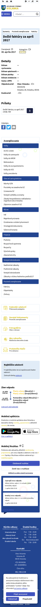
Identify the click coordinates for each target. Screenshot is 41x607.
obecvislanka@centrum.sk (20, 565)
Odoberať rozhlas (20, 453)
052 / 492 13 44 (20, 562)
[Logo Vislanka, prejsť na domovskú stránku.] (20, 7)
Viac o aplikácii (7, 426)
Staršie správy (8, 500)
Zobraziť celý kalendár (9, 397)
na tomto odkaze (20, 588)
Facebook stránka (20, 567)
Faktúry (22, 42)
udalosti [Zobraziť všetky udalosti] (18, 365)
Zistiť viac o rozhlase (20, 459)
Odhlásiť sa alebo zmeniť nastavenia (20, 463)
